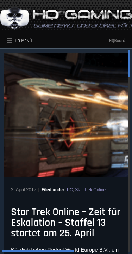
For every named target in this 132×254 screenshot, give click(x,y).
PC (70, 189)
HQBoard (117, 40)
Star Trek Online (90, 189)
